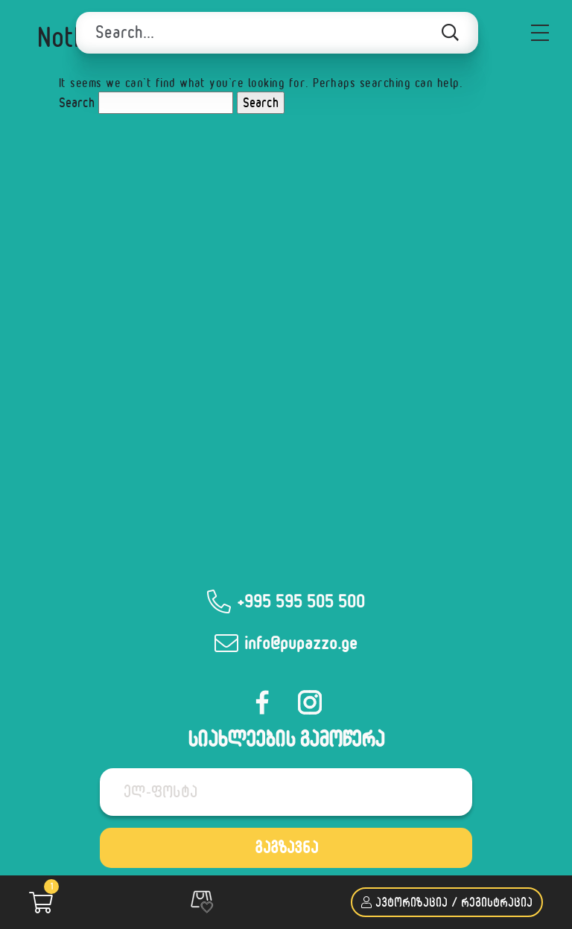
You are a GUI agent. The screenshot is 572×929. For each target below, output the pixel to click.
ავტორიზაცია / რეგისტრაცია (447, 902)
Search (77, 102)
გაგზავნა (286, 847)
